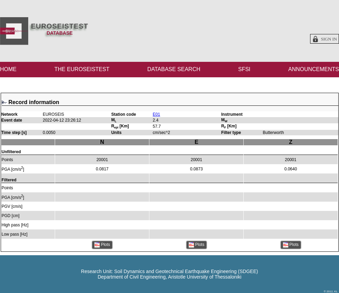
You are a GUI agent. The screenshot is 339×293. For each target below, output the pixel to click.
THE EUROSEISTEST (81, 69)
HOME (8, 69)
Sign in (329, 39)
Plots (102, 245)
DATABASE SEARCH (173, 69)
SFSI (244, 69)
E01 (156, 114)
